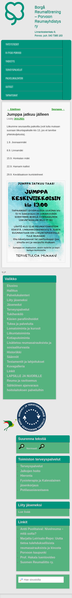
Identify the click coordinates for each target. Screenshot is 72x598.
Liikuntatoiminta (18, 333)
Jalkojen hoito (30, 471)
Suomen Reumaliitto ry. (36, 562)
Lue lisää (24, 511)
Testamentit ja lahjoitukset (25, 361)
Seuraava (58, 109)
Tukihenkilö (15, 314)
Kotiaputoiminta (18, 338)
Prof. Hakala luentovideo (37, 557)
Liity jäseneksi (17, 300)
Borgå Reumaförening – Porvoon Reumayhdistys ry (48, 16)
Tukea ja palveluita (20, 323)
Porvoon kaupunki (33, 552)
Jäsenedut (14, 304)
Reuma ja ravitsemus (22, 380)
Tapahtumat (12, 95)
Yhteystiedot (12, 44)
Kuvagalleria (16, 366)
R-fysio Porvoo (13, 53)
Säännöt (13, 356)
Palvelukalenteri (14, 78)
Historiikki (14, 352)
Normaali (31, 448)
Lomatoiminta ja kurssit (24, 328)
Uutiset (9, 87)
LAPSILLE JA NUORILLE (24, 376)
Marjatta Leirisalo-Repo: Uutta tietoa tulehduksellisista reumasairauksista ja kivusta (41, 543)
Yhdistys (10, 61)
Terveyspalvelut (14, 70)
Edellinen (14, 109)
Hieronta (26, 475)
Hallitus (12, 290)
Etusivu (12, 285)
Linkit (11, 371)
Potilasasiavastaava (34, 490)
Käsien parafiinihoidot (22, 319)
